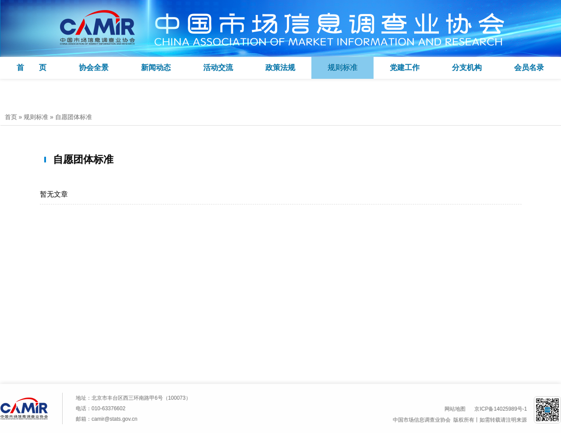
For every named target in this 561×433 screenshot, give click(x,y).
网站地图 (455, 409)
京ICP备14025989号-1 (500, 409)
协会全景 (94, 67)
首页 (11, 116)
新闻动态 (156, 67)
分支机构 (467, 67)
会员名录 (529, 67)
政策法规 (280, 67)
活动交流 (218, 67)
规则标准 (342, 67)
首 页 (31, 67)
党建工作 (405, 67)
